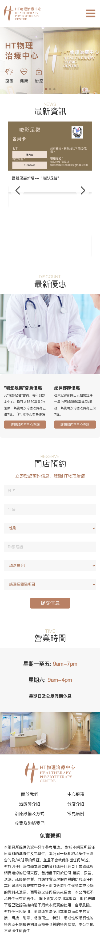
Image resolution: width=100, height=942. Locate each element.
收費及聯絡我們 (30, 823)
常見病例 (75, 813)
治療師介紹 (29, 804)
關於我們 (29, 794)
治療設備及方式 (30, 813)
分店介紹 (75, 804)
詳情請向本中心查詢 (25, 424)
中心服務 (75, 794)
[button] (17, 190)
